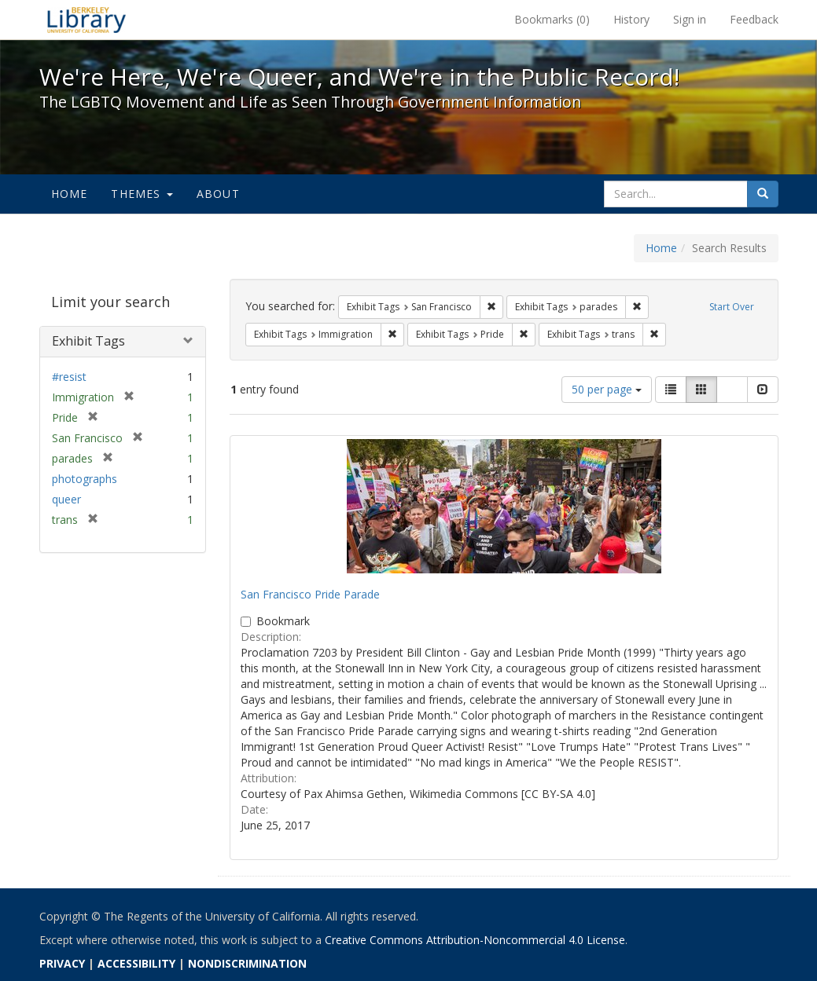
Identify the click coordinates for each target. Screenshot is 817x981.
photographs (84, 478)
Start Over (731, 306)
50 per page (607, 389)
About (218, 193)
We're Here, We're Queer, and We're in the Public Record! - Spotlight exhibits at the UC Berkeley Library (86, 19)
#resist (69, 376)
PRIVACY (62, 963)
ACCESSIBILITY (136, 963)
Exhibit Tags (88, 341)
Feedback (754, 19)
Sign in (689, 19)
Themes (141, 193)
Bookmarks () (552, 19)
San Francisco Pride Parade (310, 594)
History (631, 19)
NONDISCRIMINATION (247, 963)
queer (66, 499)
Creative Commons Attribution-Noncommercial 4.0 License (475, 939)
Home (69, 193)
